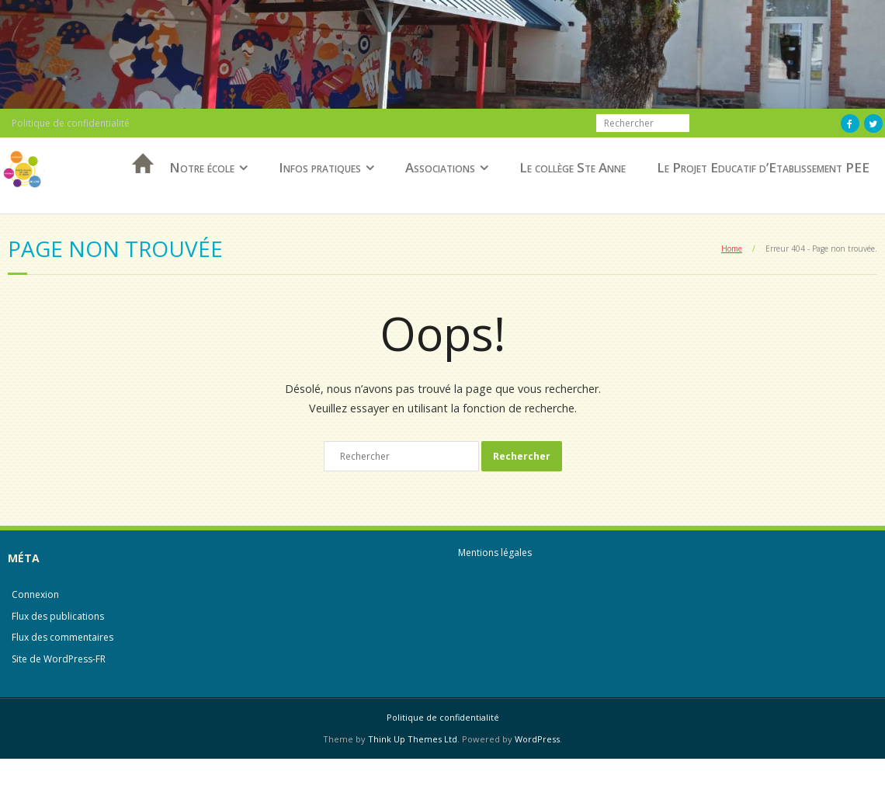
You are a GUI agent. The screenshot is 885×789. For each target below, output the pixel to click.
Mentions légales (495, 552)
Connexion (35, 594)
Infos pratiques (320, 167)
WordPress (537, 739)
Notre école (201, 167)
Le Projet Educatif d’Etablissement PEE (763, 167)
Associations (440, 167)
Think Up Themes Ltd (412, 739)
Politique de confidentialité (71, 123)
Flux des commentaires (62, 637)
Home (731, 248)
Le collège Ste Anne (572, 167)
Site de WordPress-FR (59, 659)
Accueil (138, 183)
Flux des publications (58, 616)
